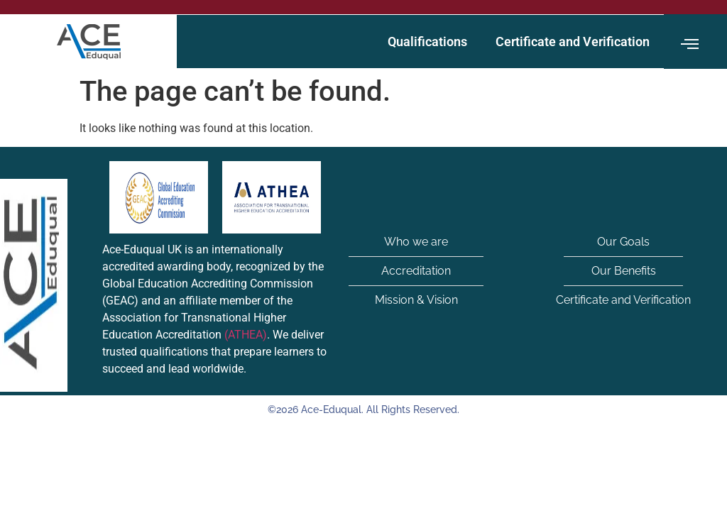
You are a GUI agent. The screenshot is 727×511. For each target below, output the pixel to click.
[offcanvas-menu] (690, 44)
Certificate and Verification (573, 41)
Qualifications (427, 41)
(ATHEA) (245, 334)
